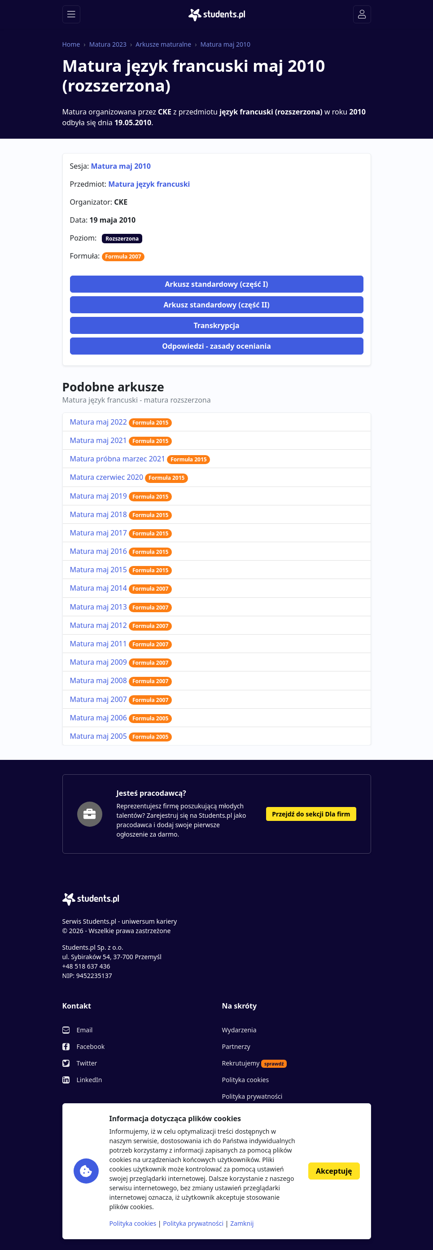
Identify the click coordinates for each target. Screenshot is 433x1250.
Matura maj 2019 (121, 496)
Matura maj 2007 (121, 699)
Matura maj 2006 (121, 718)
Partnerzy (236, 1046)
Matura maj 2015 (121, 570)
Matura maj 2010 (225, 44)
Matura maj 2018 (121, 514)
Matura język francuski (149, 184)
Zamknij (242, 1223)
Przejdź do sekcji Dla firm (311, 814)
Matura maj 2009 (121, 662)
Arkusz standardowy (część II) (216, 305)
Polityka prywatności (252, 1096)
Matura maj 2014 (121, 588)
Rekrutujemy (254, 1063)
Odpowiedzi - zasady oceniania (216, 346)
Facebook (91, 1046)
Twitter (87, 1063)
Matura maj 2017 (121, 533)
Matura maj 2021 (121, 440)
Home (71, 44)
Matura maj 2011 (121, 644)
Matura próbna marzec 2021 (140, 459)
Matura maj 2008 (121, 680)
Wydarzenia (239, 1030)
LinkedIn (89, 1079)
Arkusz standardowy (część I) (216, 284)
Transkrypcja (216, 325)
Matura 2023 (108, 44)
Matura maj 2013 (121, 607)
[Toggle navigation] (71, 14)
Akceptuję (334, 1171)
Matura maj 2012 (121, 625)
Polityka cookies (245, 1079)
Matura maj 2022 (121, 422)
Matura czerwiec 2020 (129, 477)
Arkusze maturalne (163, 44)
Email (85, 1030)
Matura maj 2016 (121, 551)
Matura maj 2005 (121, 736)
